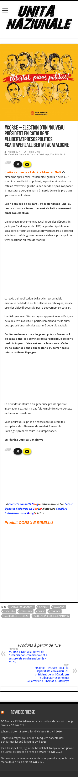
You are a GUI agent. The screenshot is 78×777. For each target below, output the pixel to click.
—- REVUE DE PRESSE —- (22, 712)
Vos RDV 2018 (57, 154)
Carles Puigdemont (21, 607)
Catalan (43, 607)
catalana (59, 607)
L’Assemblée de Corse (16, 616)
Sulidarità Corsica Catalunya (34, 154)
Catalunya (26, 611)
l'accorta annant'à (19, 504)
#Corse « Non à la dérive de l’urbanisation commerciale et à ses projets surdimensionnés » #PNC (30, 655)
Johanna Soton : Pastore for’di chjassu (23, 731)
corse (41, 611)
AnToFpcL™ (14, 151)
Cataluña (13, 154)
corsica (55, 611)
